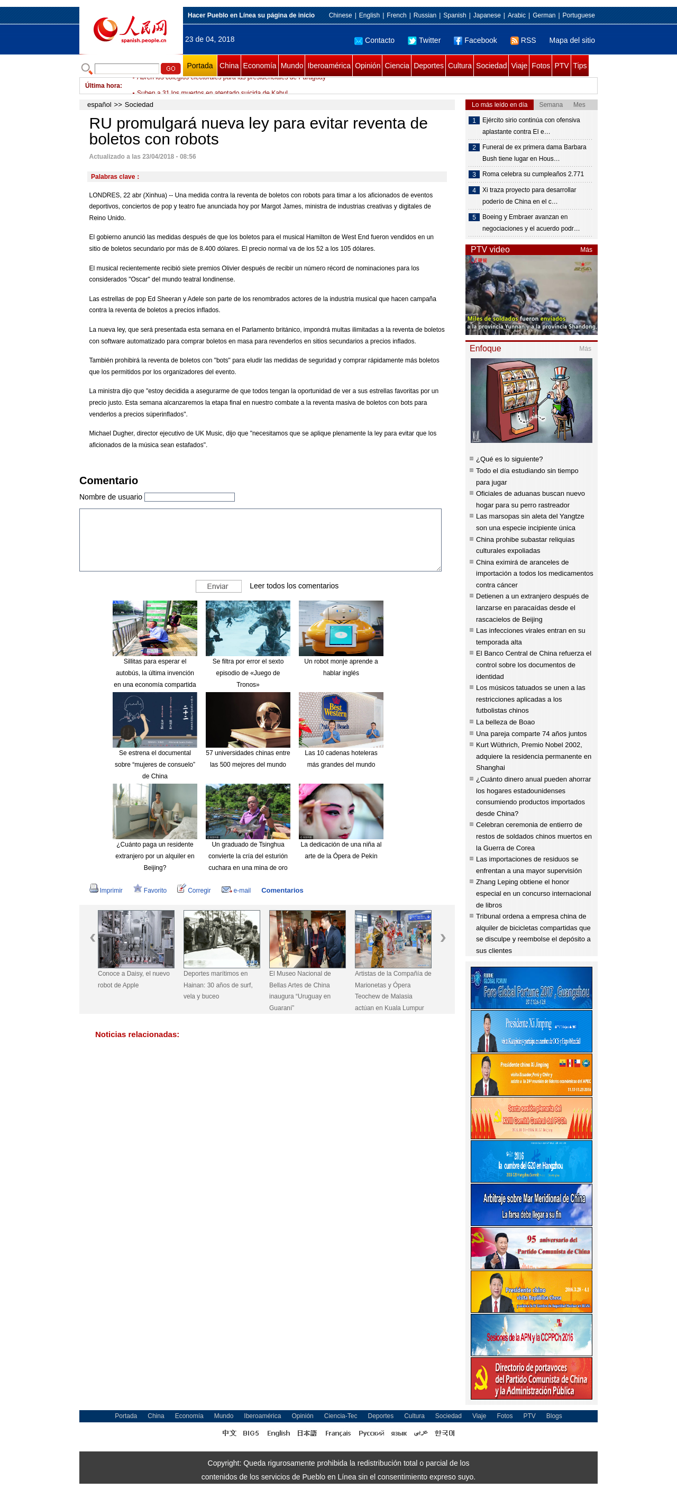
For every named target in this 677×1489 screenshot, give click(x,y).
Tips (580, 65)
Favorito (150, 890)
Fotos (541, 65)
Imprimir (106, 890)
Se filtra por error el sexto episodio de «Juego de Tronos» (248, 673)
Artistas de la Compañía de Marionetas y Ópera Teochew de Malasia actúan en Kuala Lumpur (393, 991)
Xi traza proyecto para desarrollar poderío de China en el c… (529, 195)
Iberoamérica (329, 65)
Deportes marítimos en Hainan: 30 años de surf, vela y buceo (218, 985)
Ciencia (397, 65)
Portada (200, 65)
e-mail (236, 890)
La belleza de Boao (505, 722)
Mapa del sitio (572, 40)
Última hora (102, 85)
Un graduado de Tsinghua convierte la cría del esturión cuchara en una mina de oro (248, 856)
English (369, 15)
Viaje (519, 65)
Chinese (340, 15)
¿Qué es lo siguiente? (509, 459)
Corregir (194, 890)
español (99, 104)
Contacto (374, 40)
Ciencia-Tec (341, 1416)
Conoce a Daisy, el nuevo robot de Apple (134, 979)
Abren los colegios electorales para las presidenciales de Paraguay (231, 85)
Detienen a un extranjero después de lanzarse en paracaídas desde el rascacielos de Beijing (532, 607)
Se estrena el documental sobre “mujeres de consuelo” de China (155, 764)
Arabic (517, 15)
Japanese (487, 15)
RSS (523, 40)
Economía (260, 65)
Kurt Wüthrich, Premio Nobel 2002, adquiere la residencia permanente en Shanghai (533, 756)
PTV (561, 65)
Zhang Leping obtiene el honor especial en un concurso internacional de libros (533, 893)
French (396, 15)
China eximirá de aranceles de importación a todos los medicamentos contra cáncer (534, 573)
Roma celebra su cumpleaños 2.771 (533, 174)
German (544, 15)
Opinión (367, 65)
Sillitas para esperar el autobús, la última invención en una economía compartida (155, 673)
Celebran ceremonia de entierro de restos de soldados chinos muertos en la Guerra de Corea (534, 836)
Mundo (292, 65)
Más (586, 249)
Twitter (424, 40)
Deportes (429, 65)
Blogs (554, 1416)
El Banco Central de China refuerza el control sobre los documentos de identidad (533, 664)
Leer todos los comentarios (294, 586)
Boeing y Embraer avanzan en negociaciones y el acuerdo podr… (531, 222)
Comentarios (282, 890)
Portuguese (579, 15)
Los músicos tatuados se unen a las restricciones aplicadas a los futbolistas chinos (530, 699)
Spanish (454, 15)
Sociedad (491, 65)
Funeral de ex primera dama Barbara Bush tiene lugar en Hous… (534, 152)
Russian (425, 15)
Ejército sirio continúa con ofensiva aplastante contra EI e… (531, 125)
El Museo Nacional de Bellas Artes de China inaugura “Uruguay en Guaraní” (300, 991)
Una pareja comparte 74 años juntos (531, 734)
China (229, 65)
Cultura (460, 65)
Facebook (475, 40)
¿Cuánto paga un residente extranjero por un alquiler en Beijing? (154, 856)
